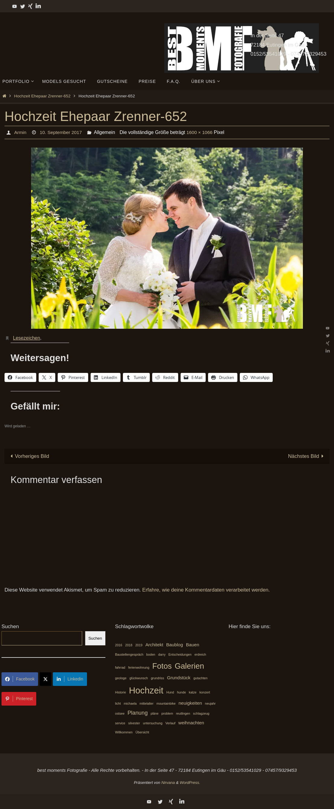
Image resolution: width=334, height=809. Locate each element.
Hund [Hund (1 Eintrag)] (170, 692)
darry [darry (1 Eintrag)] (161, 654)
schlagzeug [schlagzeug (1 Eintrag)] (201, 713)
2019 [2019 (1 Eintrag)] (139, 645)
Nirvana (168, 782)
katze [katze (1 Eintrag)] (192, 692)
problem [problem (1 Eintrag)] (167, 713)
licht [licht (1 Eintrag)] (118, 704)
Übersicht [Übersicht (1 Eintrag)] (142, 732)
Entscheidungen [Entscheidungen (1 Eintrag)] (180, 654)
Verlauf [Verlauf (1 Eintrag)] (170, 723)
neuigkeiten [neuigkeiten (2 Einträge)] (190, 703)
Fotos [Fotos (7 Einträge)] (162, 666)
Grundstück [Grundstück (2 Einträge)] (179, 677)
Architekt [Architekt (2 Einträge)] (154, 645)
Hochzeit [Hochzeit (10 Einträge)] (146, 690)
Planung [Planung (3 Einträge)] (137, 713)
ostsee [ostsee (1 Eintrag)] (119, 713)
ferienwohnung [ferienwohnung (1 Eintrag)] (138, 667)
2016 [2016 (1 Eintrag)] (118, 645)
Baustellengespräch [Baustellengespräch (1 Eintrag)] (129, 654)
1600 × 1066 (201, 132)
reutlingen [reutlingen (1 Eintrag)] (183, 713)
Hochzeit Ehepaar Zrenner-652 (42, 96)
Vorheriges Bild (29, 456)
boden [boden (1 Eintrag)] (150, 654)
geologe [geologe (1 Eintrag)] (121, 678)
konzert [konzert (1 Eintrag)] (205, 692)
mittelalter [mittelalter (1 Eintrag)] (146, 704)
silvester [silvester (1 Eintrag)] (134, 723)
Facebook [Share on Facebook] (19, 679)
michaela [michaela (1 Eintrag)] (130, 704)
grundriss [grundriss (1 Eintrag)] (157, 678)
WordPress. (190, 782)
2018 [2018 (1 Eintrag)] (128, 645)
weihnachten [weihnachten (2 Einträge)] (191, 722)
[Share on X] (45, 679)
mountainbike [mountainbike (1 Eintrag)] (165, 704)
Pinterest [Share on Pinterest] (19, 699)
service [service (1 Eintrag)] (120, 723)
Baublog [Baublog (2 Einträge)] (174, 645)
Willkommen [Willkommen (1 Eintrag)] (124, 732)
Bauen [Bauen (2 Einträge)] (192, 645)
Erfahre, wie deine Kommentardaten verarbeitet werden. (206, 590)
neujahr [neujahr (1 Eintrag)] (210, 704)
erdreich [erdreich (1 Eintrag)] (200, 654)
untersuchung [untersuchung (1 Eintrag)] (152, 723)
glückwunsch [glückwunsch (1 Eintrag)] (139, 678)
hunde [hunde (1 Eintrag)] (181, 692)
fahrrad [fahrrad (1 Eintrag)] (120, 667)
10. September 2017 (62, 132)
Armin (20, 132)
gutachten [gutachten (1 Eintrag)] (200, 678)
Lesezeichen (26, 338)
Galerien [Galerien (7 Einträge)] (189, 666)
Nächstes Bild (307, 456)
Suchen (10, 626)
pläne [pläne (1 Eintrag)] (155, 713)
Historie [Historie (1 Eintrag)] (120, 692)
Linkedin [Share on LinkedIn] (69, 679)
